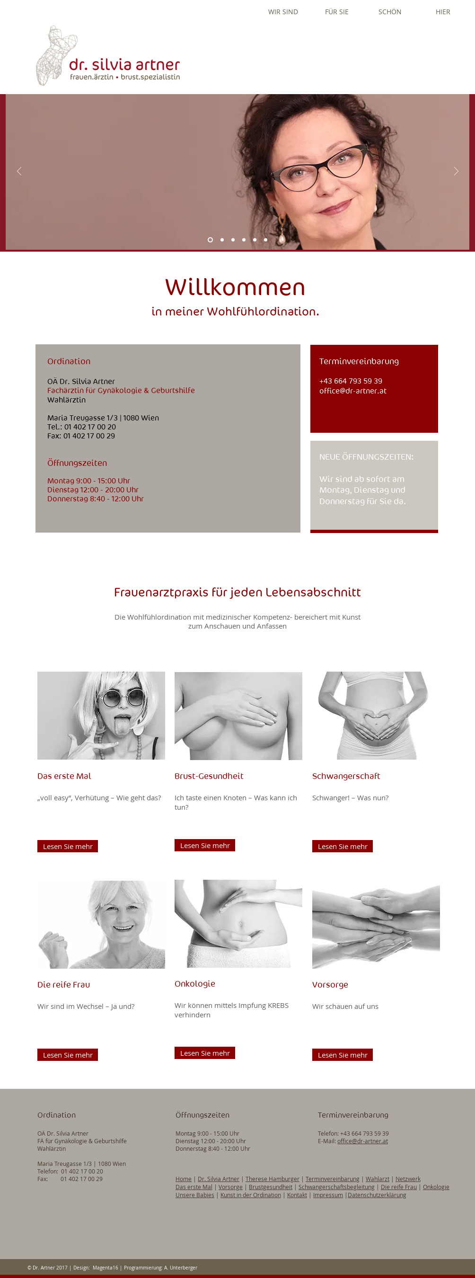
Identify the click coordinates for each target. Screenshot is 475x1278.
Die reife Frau (399, 1186)
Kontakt (297, 1195)
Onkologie (436, 1186)
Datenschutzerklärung (377, 1195)
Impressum (328, 1195)
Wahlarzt (377, 1178)
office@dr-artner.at (353, 391)
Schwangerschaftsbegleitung (337, 1186)
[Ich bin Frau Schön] (254, 240)
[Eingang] (265, 240)
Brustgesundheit (270, 1186)
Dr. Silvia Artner (218, 1178)
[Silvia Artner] (210, 240)
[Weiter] (456, 172)
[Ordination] (222, 240)
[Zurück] (19, 172)
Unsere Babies (195, 1195)
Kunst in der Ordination (250, 1195)
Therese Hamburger (272, 1178)
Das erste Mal (194, 1186)
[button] (283, 11)
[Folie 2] (233, 240)
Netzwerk (408, 1178)
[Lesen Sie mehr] (67, 846)
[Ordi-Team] (244, 240)
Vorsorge (231, 1186)
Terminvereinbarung (333, 1178)
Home (184, 1178)
